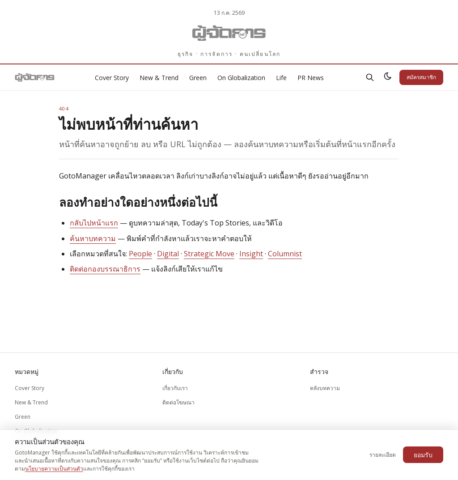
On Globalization (241, 77)
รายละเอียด (382, 455)
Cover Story (112, 77)
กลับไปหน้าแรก (94, 223)
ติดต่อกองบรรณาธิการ (105, 269)
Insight (251, 254)
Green (198, 77)
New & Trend (159, 77)
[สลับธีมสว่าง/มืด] (388, 77)
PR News (310, 77)
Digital (168, 254)
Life (281, 77)
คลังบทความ (325, 388)
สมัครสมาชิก (421, 77)
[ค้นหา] (370, 77)
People (140, 254)
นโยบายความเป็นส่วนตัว (54, 468)
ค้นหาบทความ (93, 238)
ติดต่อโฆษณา (178, 402)
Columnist (285, 254)
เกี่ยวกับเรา (175, 388)
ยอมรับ (423, 454)
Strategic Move (209, 254)
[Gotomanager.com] (229, 33)
